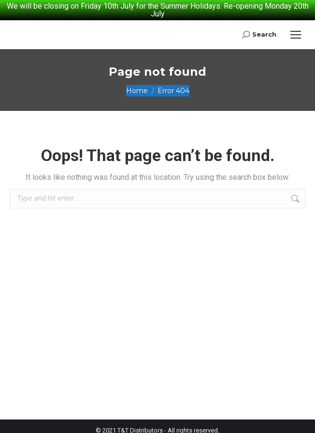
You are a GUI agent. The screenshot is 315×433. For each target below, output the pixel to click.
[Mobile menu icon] (295, 29)
